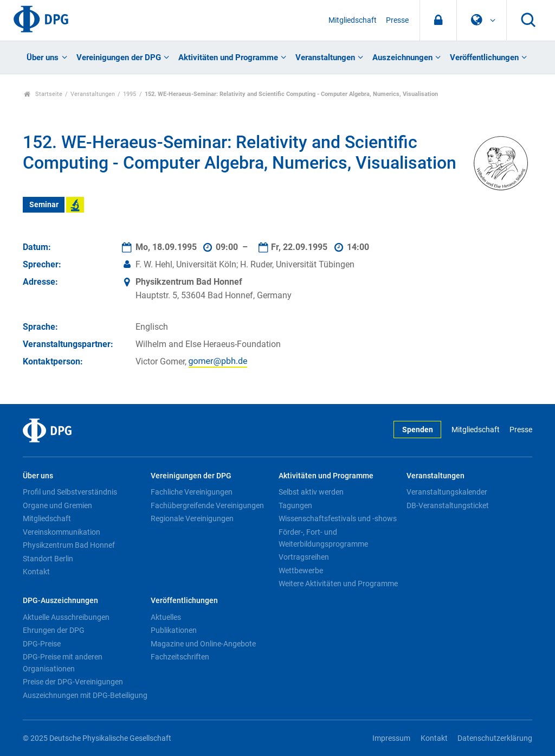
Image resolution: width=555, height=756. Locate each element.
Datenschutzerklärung (494, 738)
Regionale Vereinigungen (192, 518)
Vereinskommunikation (61, 532)
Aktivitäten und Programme (228, 57)
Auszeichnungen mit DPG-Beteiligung (85, 695)
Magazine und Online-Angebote (203, 643)
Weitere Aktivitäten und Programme (338, 583)
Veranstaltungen (325, 57)
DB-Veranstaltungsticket (447, 505)
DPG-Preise (42, 643)
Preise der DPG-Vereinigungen (73, 681)
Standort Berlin (48, 558)
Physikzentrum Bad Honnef (69, 545)
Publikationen (174, 630)
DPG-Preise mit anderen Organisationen (62, 662)
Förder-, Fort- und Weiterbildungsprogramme (323, 538)
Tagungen (295, 505)
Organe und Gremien (57, 505)
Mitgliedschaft (352, 20)
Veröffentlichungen (484, 57)
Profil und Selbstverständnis (70, 492)
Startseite (43, 94)
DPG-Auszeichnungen (60, 600)
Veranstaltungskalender (446, 492)
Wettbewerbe (301, 570)
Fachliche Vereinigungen (192, 492)
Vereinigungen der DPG (118, 57)
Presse (397, 20)
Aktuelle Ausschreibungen (66, 617)
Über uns (43, 57)
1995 (129, 94)
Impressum (391, 738)
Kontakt (36, 571)
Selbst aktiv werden (311, 492)
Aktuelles (166, 617)
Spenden (417, 429)
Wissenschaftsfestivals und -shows (338, 518)
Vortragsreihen (304, 557)
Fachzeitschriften (180, 656)
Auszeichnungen (402, 57)
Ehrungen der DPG (54, 630)
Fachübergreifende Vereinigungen (207, 505)
